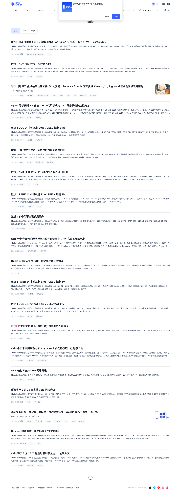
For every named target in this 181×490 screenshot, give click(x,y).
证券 (21, 95)
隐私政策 (60, 488)
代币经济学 (39, 162)
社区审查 (43, 251)
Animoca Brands (42, 95)
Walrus (29, 421)
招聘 (77, 488)
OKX (21, 380)
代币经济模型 (31, 251)
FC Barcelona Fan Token (35, 54)
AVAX (54, 95)
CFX (38, 229)
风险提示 (69, 488)
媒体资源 (41, 488)
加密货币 (83, 95)
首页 (17, 10)
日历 (53, 10)
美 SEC (81, 421)
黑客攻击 (93, 95)
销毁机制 (50, 162)
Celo (61, 95)
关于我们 (31, 488)
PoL (66, 421)
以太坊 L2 (30, 466)
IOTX (39, 443)
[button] (168, 4)
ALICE (30, 140)
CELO (30, 76)
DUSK (31, 207)
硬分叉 (40, 466)
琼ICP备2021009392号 (137, 488)
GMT (22, 184)
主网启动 (30, 361)
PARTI (30, 294)
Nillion (48, 421)
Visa (68, 95)
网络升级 (37, 402)
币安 (21, 54)
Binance (23, 443)
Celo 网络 (31, 380)
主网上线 (39, 421)
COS (22, 140)
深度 (41, 10)
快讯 (28, 10)
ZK (29, 184)
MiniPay (38, 118)
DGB (22, 316)
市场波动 (39, 76)
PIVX (49, 54)
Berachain (57, 421)
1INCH (22, 229)
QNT (21, 76)
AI (75, 95)
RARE (22, 207)
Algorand (30, 95)
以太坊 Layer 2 (42, 361)
